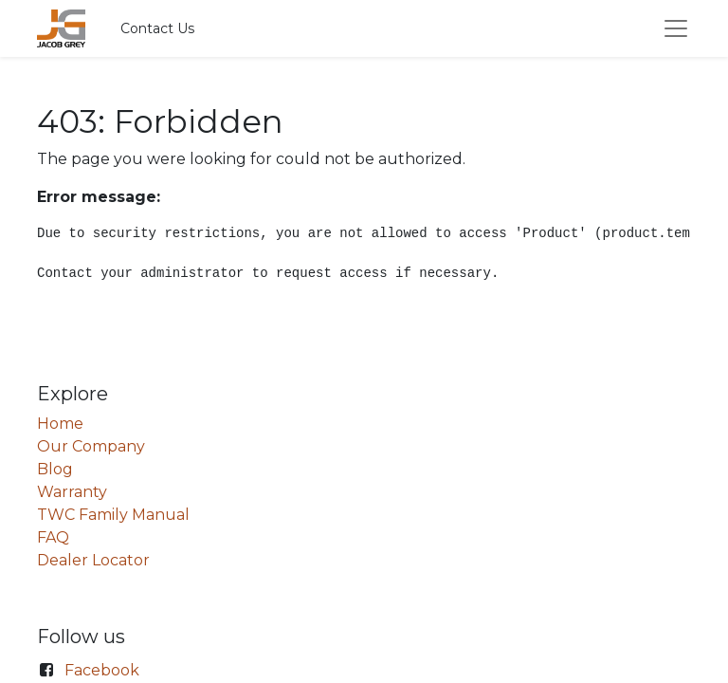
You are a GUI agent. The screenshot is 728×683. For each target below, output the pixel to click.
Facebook (101, 670)
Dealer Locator (93, 560)
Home (60, 424)
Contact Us (157, 28)
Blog (55, 469)
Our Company (91, 446)
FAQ (53, 537)
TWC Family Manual (113, 515)
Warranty (72, 492)
